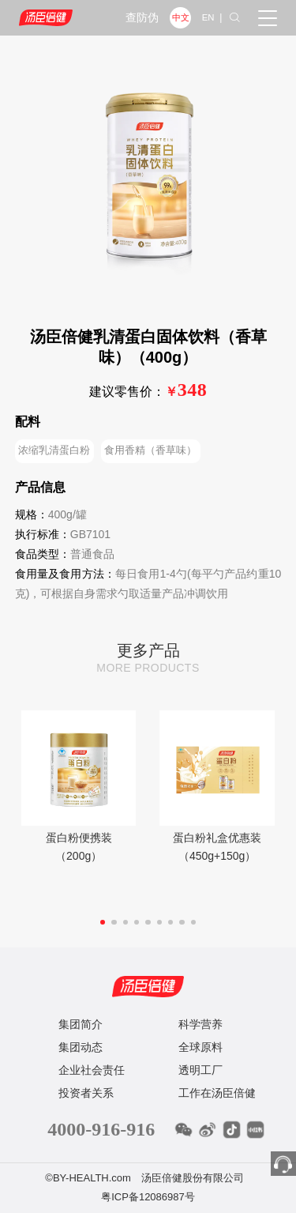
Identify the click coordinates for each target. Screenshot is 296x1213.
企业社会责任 (91, 1070)
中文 (180, 17)
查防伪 (142, 18)
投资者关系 (86, 1093)
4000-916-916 (101, 1129)
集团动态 (80, 1047)
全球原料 (200, 1047)
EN (208, 17)
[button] (102, 922)
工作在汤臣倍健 (217, 1093)
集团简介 (80, 1024)
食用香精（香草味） (150, 450)
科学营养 (200, 1024)
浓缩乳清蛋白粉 (54, 450)
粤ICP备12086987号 (148, 1197)
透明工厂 (200, 1070)
